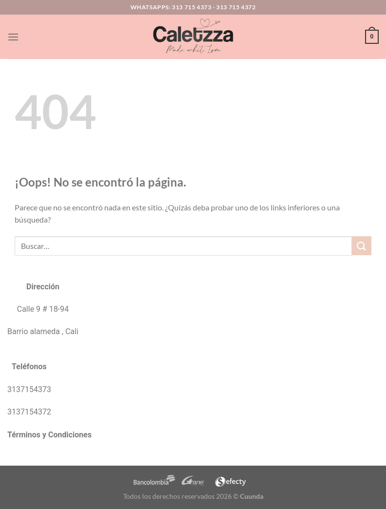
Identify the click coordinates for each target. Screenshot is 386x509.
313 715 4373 (191, 7)
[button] (13, 37)
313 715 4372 (236, 7)
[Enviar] (361, 245)
